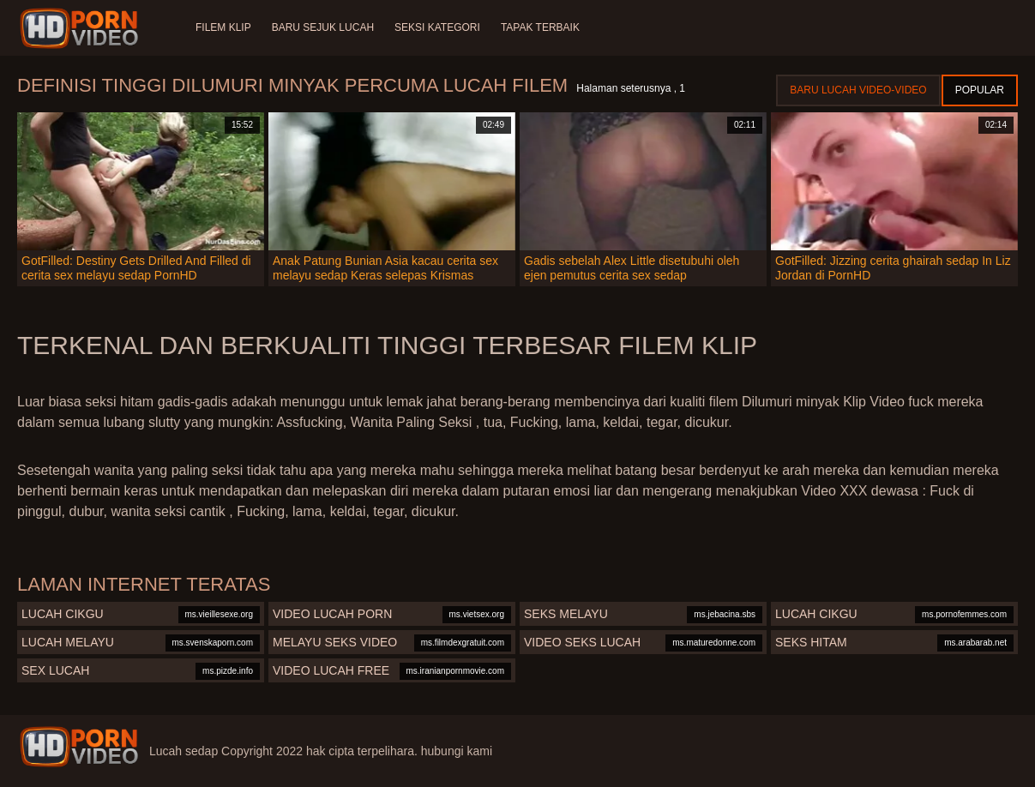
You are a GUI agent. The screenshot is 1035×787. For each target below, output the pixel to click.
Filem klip (223, 27)
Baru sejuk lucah (323, 27)
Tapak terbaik (540, 27)
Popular (979, 90)
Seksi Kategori (437, 27)
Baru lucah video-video (858, 90)
